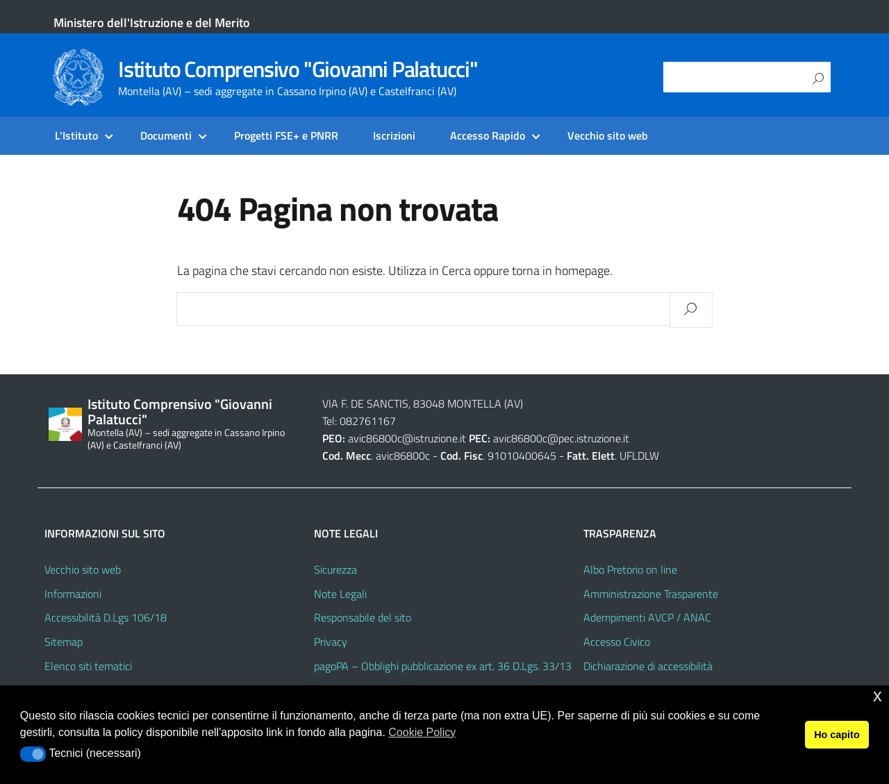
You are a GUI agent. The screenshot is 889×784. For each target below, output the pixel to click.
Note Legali (340, 593)
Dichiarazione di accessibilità (648, 666)
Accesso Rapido (487, 135)
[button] (33, 754)
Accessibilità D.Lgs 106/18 (105, 617)
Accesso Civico (616, 641)
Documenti (166, 135)
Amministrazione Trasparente (650, 593)
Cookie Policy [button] (422, 732)
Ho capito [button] (837, 734)
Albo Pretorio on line (630, 569)
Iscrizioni (394, 135)
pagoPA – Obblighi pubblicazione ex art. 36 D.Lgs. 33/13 (443, 666)
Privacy (330, 641)
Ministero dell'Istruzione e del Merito (151, 22)
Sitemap (63, 641)
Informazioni (72, 593)
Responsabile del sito (362, 617)
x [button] (877, 695)
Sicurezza (335, 569)
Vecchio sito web (607, 135)
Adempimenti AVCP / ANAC (647, 617)
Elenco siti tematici (88, 666)
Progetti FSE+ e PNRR (286, 135)
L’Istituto (76, 135)
